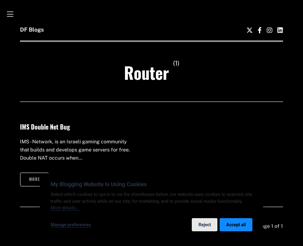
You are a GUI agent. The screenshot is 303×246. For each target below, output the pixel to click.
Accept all (236, 224)
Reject (204, 224)
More (34, 179)
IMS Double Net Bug (45, 126)
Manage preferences (71, 224)
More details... (65, 208)
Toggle (13, 14)
